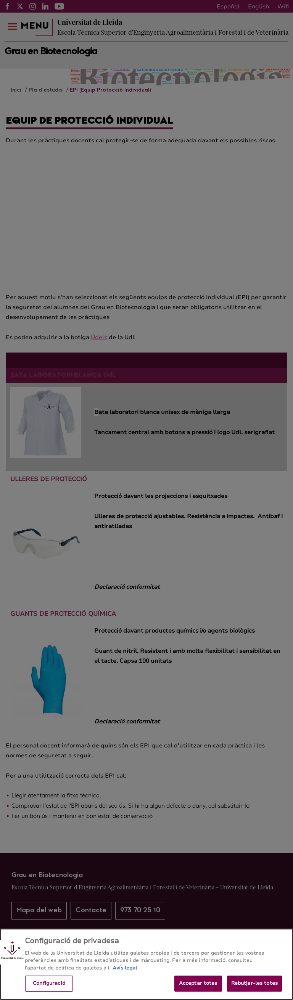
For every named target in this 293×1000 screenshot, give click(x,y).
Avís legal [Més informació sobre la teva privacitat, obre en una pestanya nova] (125, 972)
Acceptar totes (198, 988)
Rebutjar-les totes (254, 988)
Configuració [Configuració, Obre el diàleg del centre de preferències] (49, 988)
